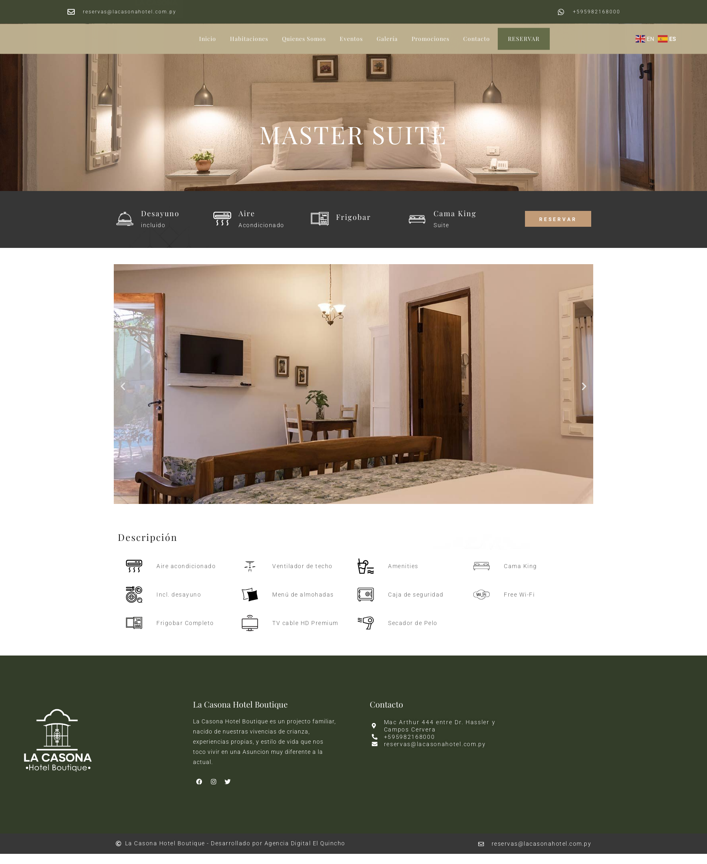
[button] (123, 386)
